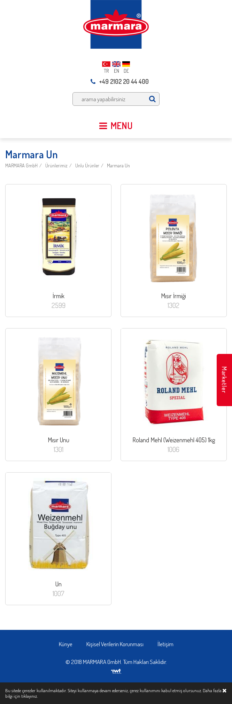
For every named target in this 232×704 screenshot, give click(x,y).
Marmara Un (118, 165)
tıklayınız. (29, 696)
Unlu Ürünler (87, 165)
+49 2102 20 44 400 (120, 81)
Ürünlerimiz (56, 165)
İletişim (165, 644)
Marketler (224, 379)
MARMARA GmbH (21, 165)
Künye (65, 644)
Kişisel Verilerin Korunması (115, 644)
